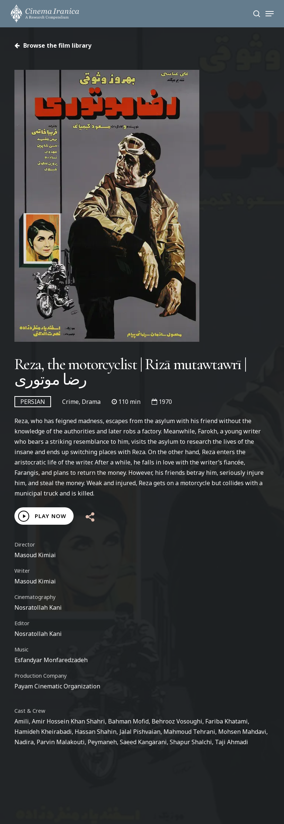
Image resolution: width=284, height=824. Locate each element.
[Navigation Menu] (270, 13)
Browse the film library (52, 45)
